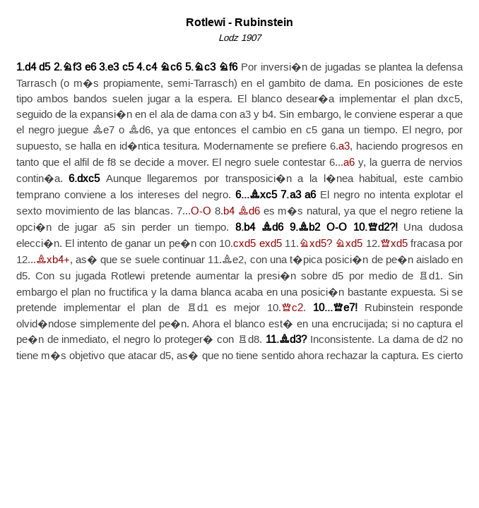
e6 (90, 67)
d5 (44, 67)
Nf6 (227, 67)
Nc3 (204, 67)
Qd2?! (382, 228)
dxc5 (88, 179)
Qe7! (345, 308)
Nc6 (171, 67)
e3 (113, 67)
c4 (151, 67)
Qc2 (292, 308)
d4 (30, 67)
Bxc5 (263, 195)
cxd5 (244, 244)
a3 (344, 146)
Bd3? (293, 340)
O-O (201, 211)
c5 (128, 67)
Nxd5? (315, 244)
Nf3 (71, 67)
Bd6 (249, 211)
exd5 (270, 244)
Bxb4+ (53, 260)
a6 (349, 163)
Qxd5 (394, 244)
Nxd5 (348, 244)
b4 (229, 211)
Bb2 (309, 228)
